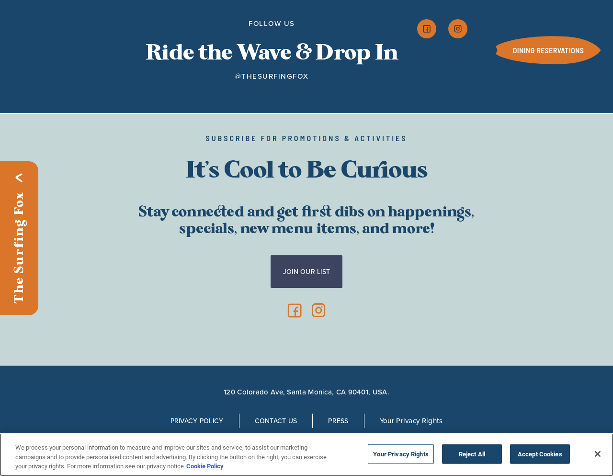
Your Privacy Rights (411, 421)
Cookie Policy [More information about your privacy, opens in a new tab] (205, 466)
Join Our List (306, 271)
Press (338, 421)
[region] (306, 454)
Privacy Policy (197, 421)
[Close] (597, 453)
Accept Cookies (540, 453)
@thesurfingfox (272, 76)
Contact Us (276, 421)
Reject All (472, 453)
